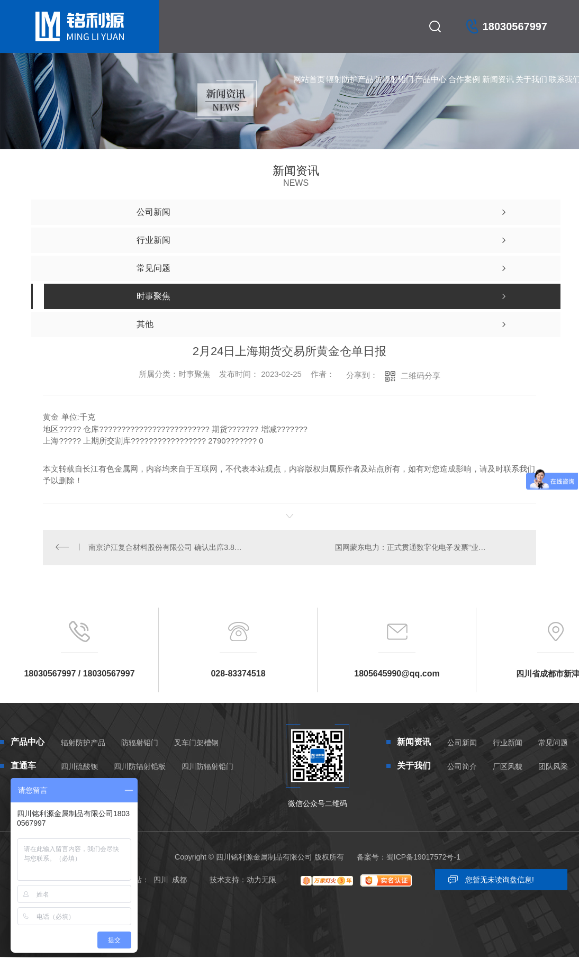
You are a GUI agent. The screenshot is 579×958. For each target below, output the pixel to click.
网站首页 (309, 79)
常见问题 (553, 744)
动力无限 (261, 882)
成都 (179, 882)
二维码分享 (420, 375)
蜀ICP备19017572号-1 (423, 859)
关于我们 (531, 79)
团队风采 (553, 768)
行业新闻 (507, 744)
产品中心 (431, 79)
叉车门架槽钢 (196, 744)
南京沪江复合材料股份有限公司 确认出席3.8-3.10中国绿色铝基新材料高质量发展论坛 (166, 548)
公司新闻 (462, 744)
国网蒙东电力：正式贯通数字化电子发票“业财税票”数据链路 (429, 548)
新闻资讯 (498, 79)
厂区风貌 (507, 768)
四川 (160, 882)
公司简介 (462, 768)
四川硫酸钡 (79, 768)
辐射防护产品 (350, 79)
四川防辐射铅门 (207, 768)
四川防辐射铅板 (140, 768)
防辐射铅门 (394, 79)
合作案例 (464, 79)
